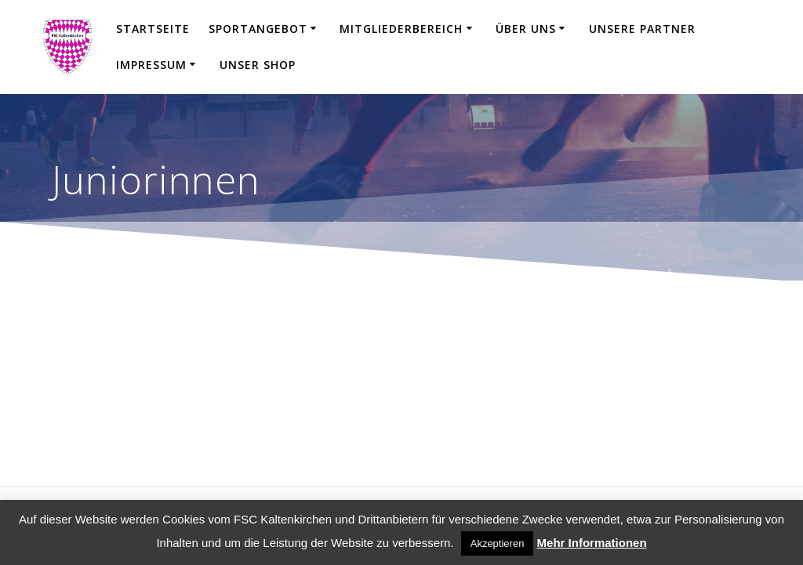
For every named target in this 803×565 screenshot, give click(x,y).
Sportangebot (258, 28)
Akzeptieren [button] (498, 543)
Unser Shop (258, 64)
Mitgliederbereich (401, 28)
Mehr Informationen (592, 542)
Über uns (526, 28)
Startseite (153, 28)
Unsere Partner (642, 28)
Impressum (151, 64)
